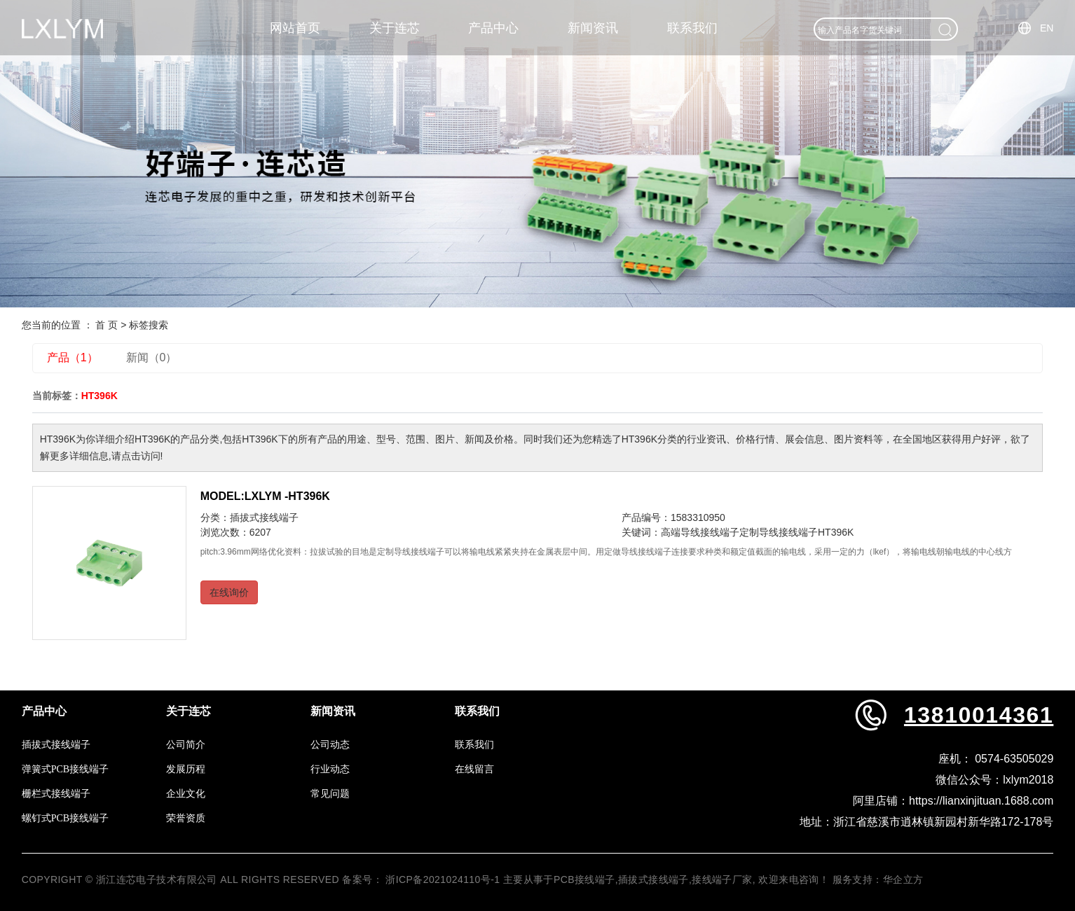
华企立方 (903, 879)
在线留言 (474, 769)
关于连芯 (394, 28)
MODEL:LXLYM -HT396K (265, 496)
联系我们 (692, 28)
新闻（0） (151, 357)
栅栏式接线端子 (56, 793)
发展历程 (185, 769)
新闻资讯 (593, 28)
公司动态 (330, 744)
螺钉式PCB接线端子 (65, 818)
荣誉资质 (185, 818)
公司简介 (185, 744)
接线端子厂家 (722, 879)
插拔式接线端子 (264, 517)
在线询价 (229, 592)
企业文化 (185, 793)
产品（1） (72, 357)
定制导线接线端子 (778, 532)
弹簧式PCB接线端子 (65, 769)
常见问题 (330, 793)
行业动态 (330, 769)
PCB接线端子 (584, 879)
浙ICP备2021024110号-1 (442, 879)
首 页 (106, 325)
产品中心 (493, 28)
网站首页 (295, 28)
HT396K (836, 532)
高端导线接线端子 (700, 532)
